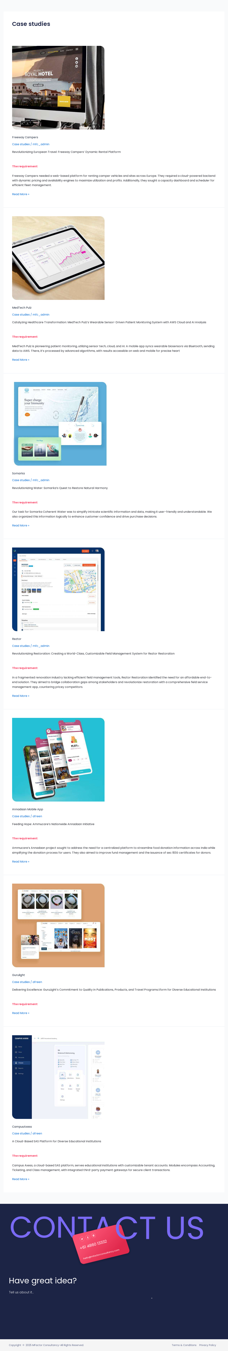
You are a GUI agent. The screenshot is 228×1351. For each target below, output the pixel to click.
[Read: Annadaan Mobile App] (58, 759)
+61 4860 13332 (97, 1243)
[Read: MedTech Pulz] (58, 258)
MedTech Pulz (22, 308)
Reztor (16, 639)
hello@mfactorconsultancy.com (103, 1253)
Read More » (20, 194)
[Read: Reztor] (58, 589)
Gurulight (18, 975)
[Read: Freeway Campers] (58, 87)
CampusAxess (22, 1127)
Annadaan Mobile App (27, 809)
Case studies (21, 144)
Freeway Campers (25, 137)
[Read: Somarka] (59, 423)
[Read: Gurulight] (58, 925)
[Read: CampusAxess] (58, 1077)
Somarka (18, 473)
